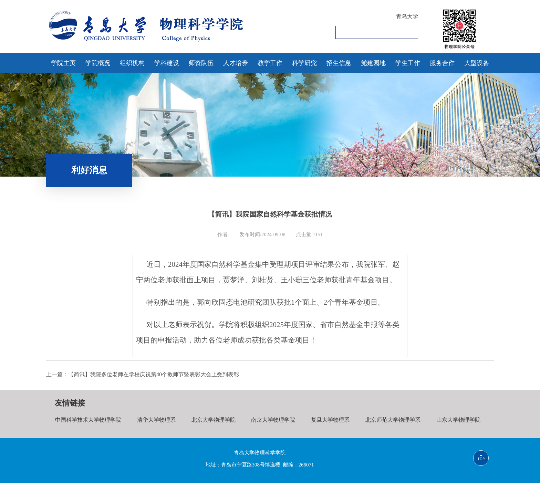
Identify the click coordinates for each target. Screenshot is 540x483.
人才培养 (235, 63)
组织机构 (132, 63)
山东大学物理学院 (454, 420)
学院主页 (63, 63)
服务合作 (442, 63)
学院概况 (97, 63)
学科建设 (166, 63)
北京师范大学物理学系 (389, 420)
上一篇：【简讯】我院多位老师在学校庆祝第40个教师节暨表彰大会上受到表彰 (142, 374)
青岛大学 (407, 16)
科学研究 (304, 63)
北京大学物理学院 (212, 420)
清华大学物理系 (155, 420)
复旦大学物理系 (327, 420)
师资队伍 (201, 63)
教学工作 (270, 63)
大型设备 (476, 63)
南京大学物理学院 (271, 420)
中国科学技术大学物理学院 (88, 420)
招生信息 (338, 63)
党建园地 (373, 63)
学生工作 (407, 63)
